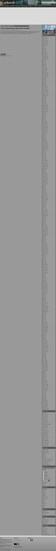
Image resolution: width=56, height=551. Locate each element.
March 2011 (45, 301)
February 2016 (45, 210)
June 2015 (44, 220)
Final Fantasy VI (45, 421)
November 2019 (45, 147)
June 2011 (44, 296)
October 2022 (45, 93)
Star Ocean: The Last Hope (47, 460)
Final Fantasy (45, 412)
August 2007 (45, 371)
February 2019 (45, 160)
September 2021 (45, 111)
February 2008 (45, 361)
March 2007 (45, 379)
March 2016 (45, 209)
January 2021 (45, 124)
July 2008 (44, 353)
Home (1, 6)
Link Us (44, 505)
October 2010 (45, 309)
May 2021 (44, 118)
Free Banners (45, 532)
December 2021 (45, 106)
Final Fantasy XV (45, 445)
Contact (39, 6)
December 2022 (45, 90)
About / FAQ (45, 498)
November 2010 (45, 308)
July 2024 (44, 61)
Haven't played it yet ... (48, 478)
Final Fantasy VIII (45, 430)
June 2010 (44, 316)
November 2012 (45, 269)
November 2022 (45, 92)
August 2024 (45, 59)
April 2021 (44, 119)
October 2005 (45, 407)
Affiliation (44, 493)
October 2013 (45, 251)
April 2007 (44, 377)
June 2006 (44, 394)
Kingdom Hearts (45, 449)
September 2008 (45, 350)
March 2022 (45, 103)
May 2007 (44, 376)
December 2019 (45, 145)
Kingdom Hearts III (46, 452)
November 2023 (45, 74)
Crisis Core (44, 429)
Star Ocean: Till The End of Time (48, 459)
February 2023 (45, 87)
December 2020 (45, 126)
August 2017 (45, 184)
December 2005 (45, 403)
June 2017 (44, 187)
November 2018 (45, 165)
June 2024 (44, 62)
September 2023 (45, 75)
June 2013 (44, 257)
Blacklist (44, 495)
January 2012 (45, 285)
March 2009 (45, 340)
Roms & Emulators (46, 519)
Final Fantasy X (45, 434)
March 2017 (45, 192)
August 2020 (45, 132)
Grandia (44, 454)
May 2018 (44, 171)
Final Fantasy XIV (3, 54)
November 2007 (45, 366)
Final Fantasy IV (45, 417)
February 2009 (45, 342)
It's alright (45, 474)
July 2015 (44, 218)
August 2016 (45, 202)
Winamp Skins (45, 523)
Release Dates (24, 6)
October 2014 (45, 231)
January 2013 (45, 265)
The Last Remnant (46, 462)
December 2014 (45, 228)
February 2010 (45, 322)
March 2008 (45, 360)
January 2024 (45, 70)
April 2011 (44, 299)
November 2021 (45, 108)
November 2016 (45, 199)
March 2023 (45, 85)
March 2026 (45, 36)
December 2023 (45, 72)
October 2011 (45, 290)
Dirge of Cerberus (46, 427)
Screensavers (45, 521)
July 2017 (44, 186)
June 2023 (44, 80)
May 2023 (44, 82)
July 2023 (44, 79)
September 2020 (45, 131)
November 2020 (45, 127)
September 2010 (45, 311)
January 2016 (45, 212)
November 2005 (45, 405)
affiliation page (19, 547)
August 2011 (45, 293)
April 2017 (44, 191)
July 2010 (44, 314)
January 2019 (45, 161)
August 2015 (45, 217)
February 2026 (45, 38)
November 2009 (45, 327)
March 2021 (45, 121)
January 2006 (45, 402)
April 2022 (44, 101)
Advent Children (45, 425)
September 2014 (45, 233)
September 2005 (45, 408)
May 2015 (44, 222)
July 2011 (44, 295)
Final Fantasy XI (45, 437)
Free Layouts (45, 528)
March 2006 (45, 399)
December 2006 (45, 384)
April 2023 (44, 83)
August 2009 (45, 332)
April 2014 (44, 241)
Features (12, 6)
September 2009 (45, 330)
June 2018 (44, 170)
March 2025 (45, 53)
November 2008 (45, 347)
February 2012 (45, 283)
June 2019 (44, 153)
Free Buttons (45, 530)
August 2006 (45, 390)
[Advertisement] (28, 16)
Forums (6, 6)
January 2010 (45, 324)
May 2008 (44, 356)
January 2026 (45, 40)
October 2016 (45, 200)
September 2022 (45, 95)
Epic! (45, 470)
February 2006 (45, 400)
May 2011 (44, 298)
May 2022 (44, 100)
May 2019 (44, 155)
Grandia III (44, 457)
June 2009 (44, 335)
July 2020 (44, 134)
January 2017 (45, 196)
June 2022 (44, 98)
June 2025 (44, 48)
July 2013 (44, 256)
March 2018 (45, 173)
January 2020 (45, 144)
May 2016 (44, 207)
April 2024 (44, 66)
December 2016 (45, 197)
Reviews (18, 6)
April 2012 (44, 280)
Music (44, 518)
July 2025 (44, 46)
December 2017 (45, 178)
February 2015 (45, 226)
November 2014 (45, 230)
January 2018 (45, 176)
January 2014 (45, 246)
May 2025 (44, 49)
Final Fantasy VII (45, 422)
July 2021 (44, 114)
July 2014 (44, 236)
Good (45, 473)
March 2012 (45, 282)
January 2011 (45, 304)
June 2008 (44, 355)
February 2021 (45, 122)
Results (44, 484)
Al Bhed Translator (46, 512)
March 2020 (45, 140)
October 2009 (45, 329)
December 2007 (45, 364)
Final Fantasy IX (45, 432)
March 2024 (45, 67)
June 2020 (44, 135)
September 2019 (45, 148)
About (31, 6)
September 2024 (45, 57)
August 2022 (45, 96)
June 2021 (44, 116)
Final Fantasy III (45, 416)
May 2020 (44, 137)
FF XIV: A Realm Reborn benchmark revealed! (21, 26)
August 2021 (45, 113)
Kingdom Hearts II (46, 451)
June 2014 (44, 238)
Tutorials (44, 527)
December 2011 (45, 286)
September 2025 (45, 44)
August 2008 (45, 351)
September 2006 (45, 389)
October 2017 (45, 181)
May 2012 (44, 278)
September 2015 (45, 215)
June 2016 (44, 205)
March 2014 (45, 243)
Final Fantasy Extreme (17, 539)
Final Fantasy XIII (45, 440)
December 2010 (45, 306)
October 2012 (45, 270)
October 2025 (45, 43)
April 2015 (44, 223)
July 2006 (44, 392)
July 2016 (44, 204)
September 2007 (45, 369)
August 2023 (45, 77)
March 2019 (45, 158)
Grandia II (44, 456)
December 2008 (45, 345)
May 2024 (44, 64)
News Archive (6, 26)
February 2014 (45, 244)
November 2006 (45, 386)
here (35, 32)
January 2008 (45, 363)
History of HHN (45, 497)
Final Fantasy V (45, 419)
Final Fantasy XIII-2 (46, 442)
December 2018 (45, 163)
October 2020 (45, 129)
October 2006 (45, 387)
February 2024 (45, 69)
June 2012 (44, 277)
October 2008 (45, 348)
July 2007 (44, 373)
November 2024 (45, 56)
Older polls (45, 482)
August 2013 (45, 254)
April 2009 (44, 338)
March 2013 (45, 262)
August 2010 (45, 312)
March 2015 (45, 225)
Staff (35, 6)
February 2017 (45, 194)
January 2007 (45, 382)
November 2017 (45, 179)
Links (44, 506)
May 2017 (44, 189)
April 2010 (44, 319)
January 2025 (45, 54)
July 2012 (44, 275)
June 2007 (44, 374)
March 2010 (45, 321)
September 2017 (45, 183)
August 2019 (45, 150)
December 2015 (45, 213)
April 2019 (44, 157)
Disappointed (46, 476)
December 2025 (45, 41)
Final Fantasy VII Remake (47, 424)
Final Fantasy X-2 (45, 435)
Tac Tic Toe (45, 514)
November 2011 (45, 288)
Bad (45, 477)
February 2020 (45, 142)
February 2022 (45, 105)
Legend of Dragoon (46, 464)
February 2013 (11, 26)
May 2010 (44, 317)
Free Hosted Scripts (46, 533)
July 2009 (44, 334)
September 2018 (45, 166)
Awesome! (46, 472)
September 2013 (45, 252)
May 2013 (44, 259)
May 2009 (44, 337)
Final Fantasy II (45, 414)
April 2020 (44, 139)
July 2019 (44, 152)
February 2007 (45, 381)
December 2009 (45, 325)
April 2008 (44, 358)
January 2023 (45, 88)
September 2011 (45, 291)
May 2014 (44, 239)
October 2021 (45, 109)
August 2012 (45, 273)
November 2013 (45, 249)
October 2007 (45, 368)
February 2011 (45, 303)
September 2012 (45, 272)
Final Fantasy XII (45, 438)
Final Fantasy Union (17, 540)
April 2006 (44, 397)
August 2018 (45, 168)
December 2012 (45, 267)
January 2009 (45, 343)
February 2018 (45, 174)
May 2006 (44, 395)
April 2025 (44, 51)
